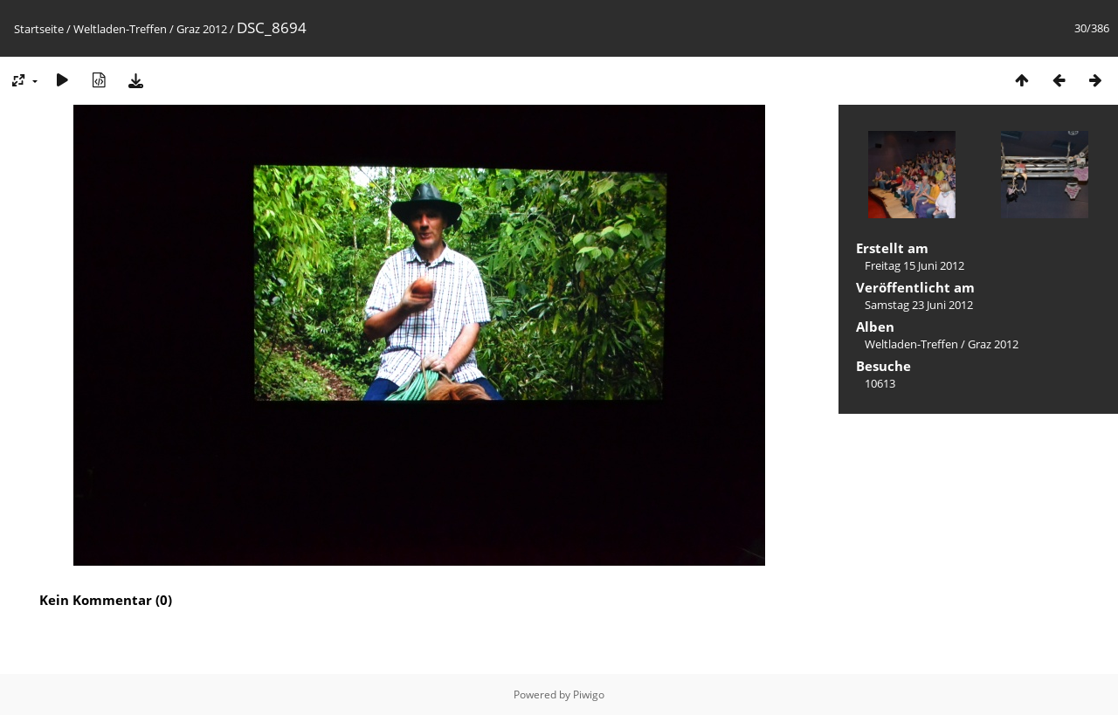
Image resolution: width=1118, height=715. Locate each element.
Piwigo (588, 694)
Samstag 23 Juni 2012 (919, 305)
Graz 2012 (201, 29)
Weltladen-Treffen (120, 29)
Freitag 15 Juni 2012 (914, 265)
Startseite (39, 29)
